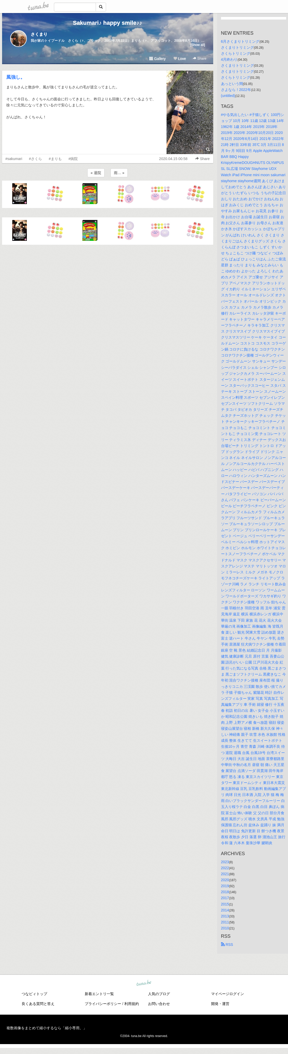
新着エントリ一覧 (99, 994)
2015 (225, 904)
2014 (225, 910)
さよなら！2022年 (236, 90)
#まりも (55, 159)
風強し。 (15, 77)
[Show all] (197, 45)
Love (179, 59)
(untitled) (228, 96)
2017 (225, 898)
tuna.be (144, 983)
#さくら (35, 159)
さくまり (39, 34)
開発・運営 (220, 1004)
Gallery (157, 59)
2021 (225, 874)
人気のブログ (159, 994)
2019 (225, 886)
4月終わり (229, 59)
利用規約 (131, 1004)
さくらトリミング (235, 53)
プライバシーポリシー (103, 1004)
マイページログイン (227, 994)
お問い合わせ (159, 1004)
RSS (227, 944)
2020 (225, 880)
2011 (225, 922)
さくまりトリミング (237, 47)
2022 (225, 868)
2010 (225, 928)
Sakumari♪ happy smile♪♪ (107, 23)
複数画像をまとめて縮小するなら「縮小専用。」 (47, 1028)
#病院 (73, 159)
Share (199, 58)
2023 (225, 862)
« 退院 (96, 173)
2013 (225, 916)
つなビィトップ (34, 994)
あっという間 (232, 84)
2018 (225, 892)
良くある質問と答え (38, 1004)
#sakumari (13, 159)
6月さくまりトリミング (240, 41)
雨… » (119, 173)
